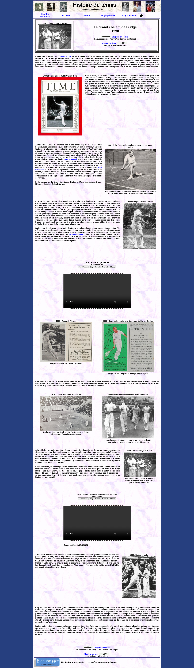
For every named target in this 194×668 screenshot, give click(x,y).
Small (97, 267)
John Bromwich (71, 159)
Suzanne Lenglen (76, 234)
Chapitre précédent (114, 37)
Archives (66, 15)
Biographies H (108, 15)
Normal (105, 267)
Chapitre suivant (114, 43)
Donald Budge (65, 56)
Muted (112, 267)
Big (91, 267)
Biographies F (129, 15)
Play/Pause (83, 267)
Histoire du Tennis (45, 15)
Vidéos (86, 15)
